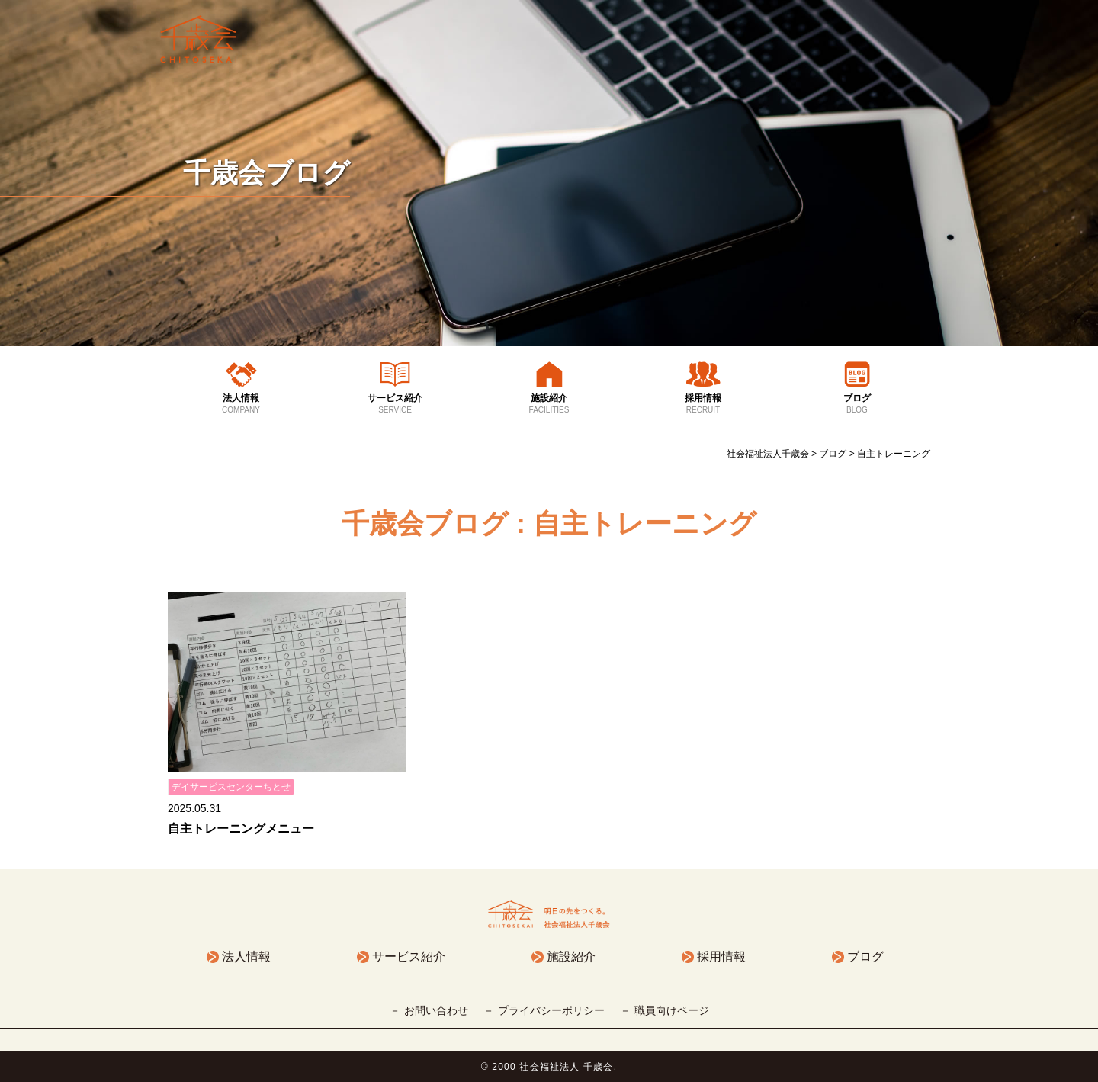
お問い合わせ (436, 1010)
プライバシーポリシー (551, 1010)
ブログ (857, 404)
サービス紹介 (395, 404)
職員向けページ (671, 1010)
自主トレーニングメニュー (241, 828)
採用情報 (703, 404)
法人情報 (241, 404)
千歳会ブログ (266, 172)
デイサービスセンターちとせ (231, 787)
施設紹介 (549, 404)
